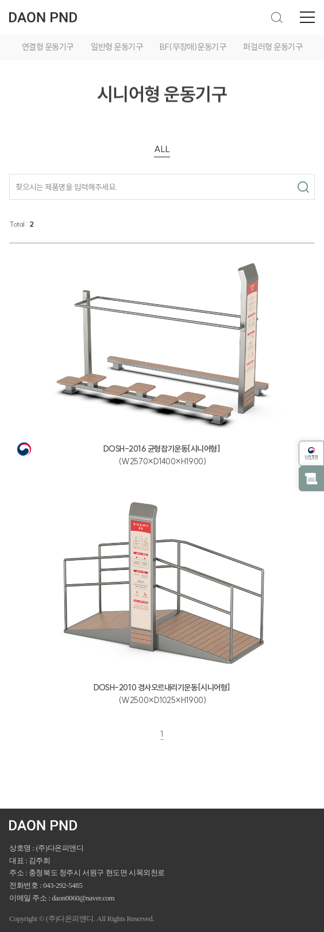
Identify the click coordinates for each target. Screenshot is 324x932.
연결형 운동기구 (48, 46)
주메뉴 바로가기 (0, 0)
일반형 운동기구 (116, 46)
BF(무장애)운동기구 (193, 46)
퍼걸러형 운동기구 (272, 46)
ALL (162, 148)
